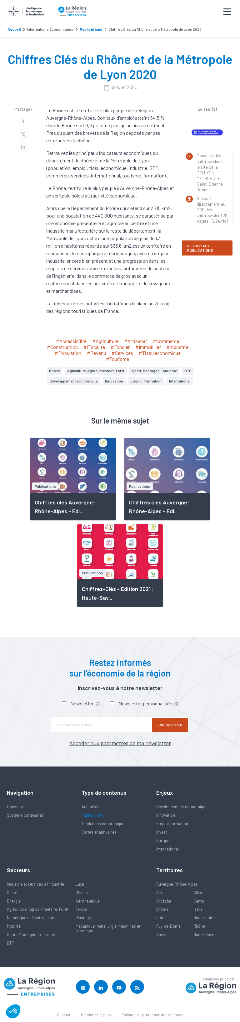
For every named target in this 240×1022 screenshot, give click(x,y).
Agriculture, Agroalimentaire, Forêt (95, 370)
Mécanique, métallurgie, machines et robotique (108, 928)
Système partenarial (25, 815)
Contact (63, 1014)
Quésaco (15, 806)
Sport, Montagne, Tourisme (154, 370)
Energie (14, 900)
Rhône (54, 370)
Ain (159, 892)
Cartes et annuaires (99, 832)
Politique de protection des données (152, 1014)
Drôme (162, 909)
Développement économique (74, 381)
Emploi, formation (146, 381)
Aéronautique (88, 900)
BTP (187, 370)
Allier (197, 892)
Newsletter (85, 703)
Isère (197, 909)
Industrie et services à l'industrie (35, 884)
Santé (12, 892)
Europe (162, 840)
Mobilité (14, 926)
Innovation (114, 381)
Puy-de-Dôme (168, 926)
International (180, 381)
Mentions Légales (96, 1014)
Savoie (162, 934)
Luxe (80, 884)
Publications (92, 815)
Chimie (82, 892)
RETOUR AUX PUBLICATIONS (200, 248)
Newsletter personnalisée (148, 703)
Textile (81, 909)
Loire (161, 917)
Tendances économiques (104, 823)
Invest (161, 832)
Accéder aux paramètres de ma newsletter (120, 743)
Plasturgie (84, 917)
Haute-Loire (204, 917)
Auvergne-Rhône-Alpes (177, 884)
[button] (13, 1011)
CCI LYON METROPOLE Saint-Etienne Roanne (210, 181)
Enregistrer (170, 725)
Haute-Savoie (205, 934)
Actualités (90, 806)
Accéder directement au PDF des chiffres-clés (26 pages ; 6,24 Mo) (212, 210)
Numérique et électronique (30, 917)
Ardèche (163, 900)
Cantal (199, 900)
